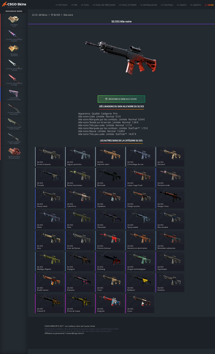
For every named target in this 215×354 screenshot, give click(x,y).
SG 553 (55, 14)
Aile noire (68, 14)
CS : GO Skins (39, 14)
